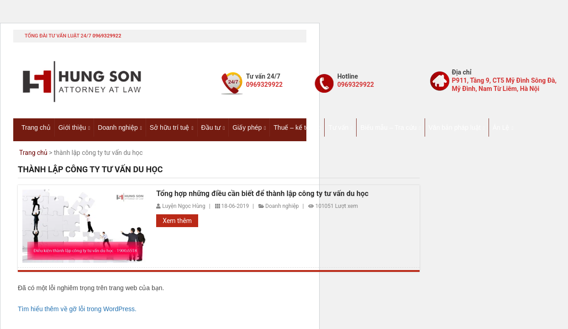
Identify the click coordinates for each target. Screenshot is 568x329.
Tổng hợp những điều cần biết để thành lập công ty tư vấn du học (262, 194)
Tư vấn (338, 127)
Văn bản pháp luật (455, 127)
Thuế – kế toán (294, 127)
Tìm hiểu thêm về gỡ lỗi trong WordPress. (77, 309)
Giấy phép (247, 127)
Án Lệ (501, 127)
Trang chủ (36, 127)
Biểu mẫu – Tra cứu (388, 127)
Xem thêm (177, 220)
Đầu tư (211, 127)
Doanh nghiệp (117, 127)
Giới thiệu (72, 127)
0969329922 (106, 36)
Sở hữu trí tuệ (169, 127)
